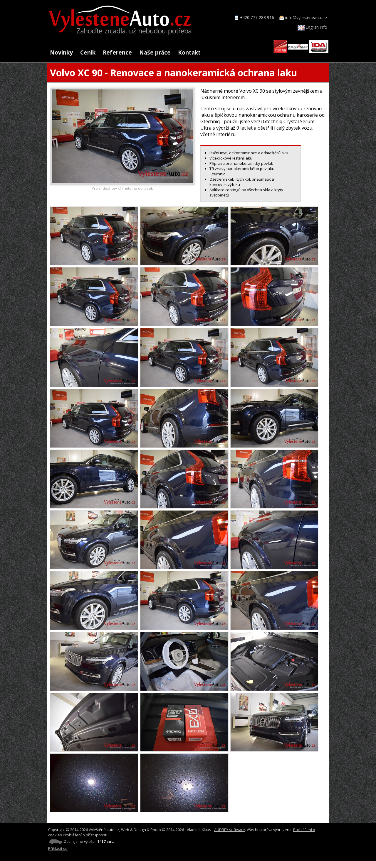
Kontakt (189, 52)
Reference (117, 52)
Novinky (61, 52)
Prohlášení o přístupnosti (85, 835)
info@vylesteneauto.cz (306, 17)
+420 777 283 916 (257, 17)
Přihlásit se (58, 848)
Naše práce (155, 52)
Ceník (87, 52)
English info (312, 27)
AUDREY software (229, 829)
